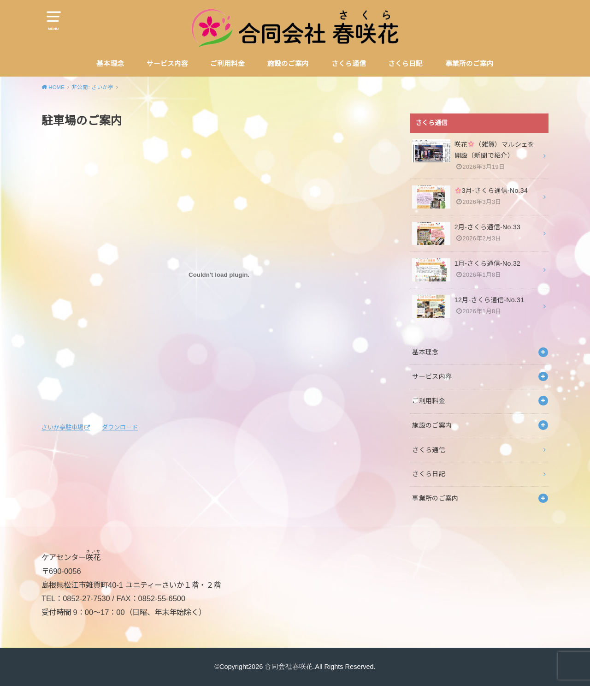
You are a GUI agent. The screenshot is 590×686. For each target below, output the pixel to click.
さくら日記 (405, 63)
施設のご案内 (288, 63)
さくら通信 (348, 63)
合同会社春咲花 (289, 666)
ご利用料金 (227, 63)
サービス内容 (167, 63)
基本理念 (110, 63)
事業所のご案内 (469, 63)
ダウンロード (120, 427)
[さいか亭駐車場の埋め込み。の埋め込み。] (218, 274)
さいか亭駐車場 (62, 427)
